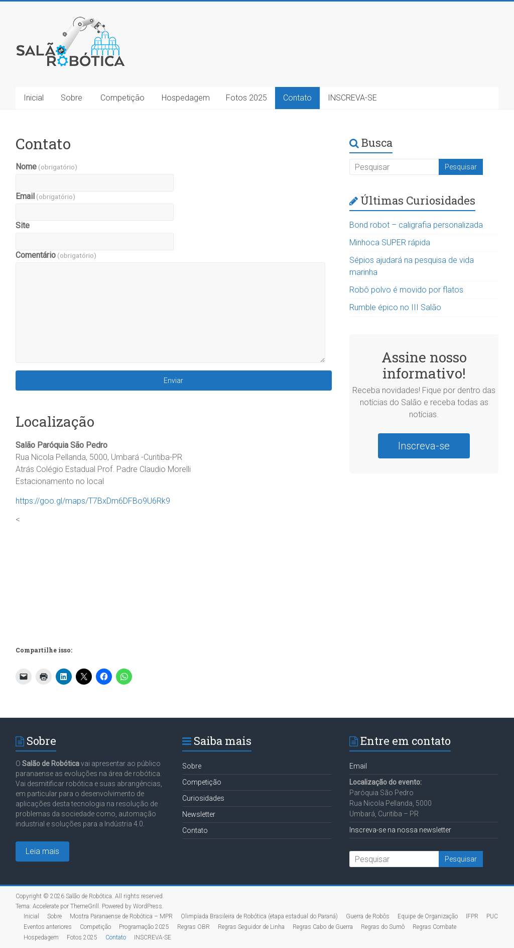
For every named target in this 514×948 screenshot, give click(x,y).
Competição (122, 98)
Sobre (71, 98)
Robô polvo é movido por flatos (406, 290)
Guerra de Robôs (368, 916)
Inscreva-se (424, 446)
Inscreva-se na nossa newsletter (400, 830)
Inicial (34, 98)
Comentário (56, 255)
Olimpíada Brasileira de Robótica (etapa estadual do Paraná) (259, 916)
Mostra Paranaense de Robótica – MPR (121, 916)
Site (23, 225)
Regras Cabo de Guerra (323, 926)
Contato (297, 98)
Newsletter (198, 814)
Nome (46, 166)
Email (45, 196)
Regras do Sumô (383, 926)
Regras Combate (434, 926)
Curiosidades (203, 798)
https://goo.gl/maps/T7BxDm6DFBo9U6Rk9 (93, 501)
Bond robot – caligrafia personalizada (416, 225)
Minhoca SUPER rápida (389, 242)
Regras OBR (193, 926)
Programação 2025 (144, 926)
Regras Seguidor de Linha (251, 926)
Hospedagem (186, 98)
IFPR (472, 916)
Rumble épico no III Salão (395, 307)
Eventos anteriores (48, 926)
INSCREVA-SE (352, 98)
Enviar (173, 380)
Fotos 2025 (246, 98)
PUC (492, 916)
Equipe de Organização (428, 916)
